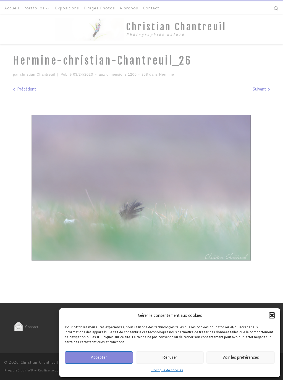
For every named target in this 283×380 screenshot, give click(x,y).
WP (30, 370)
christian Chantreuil (37, 74)
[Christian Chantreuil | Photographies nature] (89, 29)
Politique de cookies (167, 370)
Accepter (99, 357)
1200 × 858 (137, 74)
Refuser (169, 357)
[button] (272, 315)
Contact (25, 326)
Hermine (166, 74)
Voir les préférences (240, 357)
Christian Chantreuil (39, 362)
